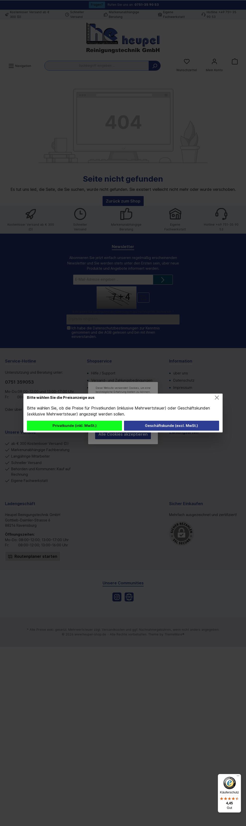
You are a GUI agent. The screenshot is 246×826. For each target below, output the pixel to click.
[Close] (217, 397)
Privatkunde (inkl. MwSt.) (75, 425)
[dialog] (123, 413)
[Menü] (238, 777)
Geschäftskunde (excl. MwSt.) (171, 425)
